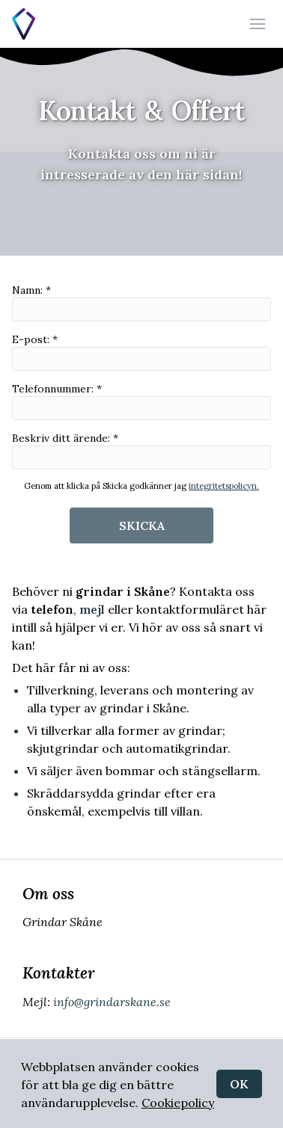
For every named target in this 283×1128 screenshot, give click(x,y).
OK (239, 1083)
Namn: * (141, 302)
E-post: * (141, 352)
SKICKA (142, 525)
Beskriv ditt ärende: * (141, 450)
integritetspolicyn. (224, 486)
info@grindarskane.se (110, 1001)
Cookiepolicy (178, 1102)
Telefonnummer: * (141, 401)
